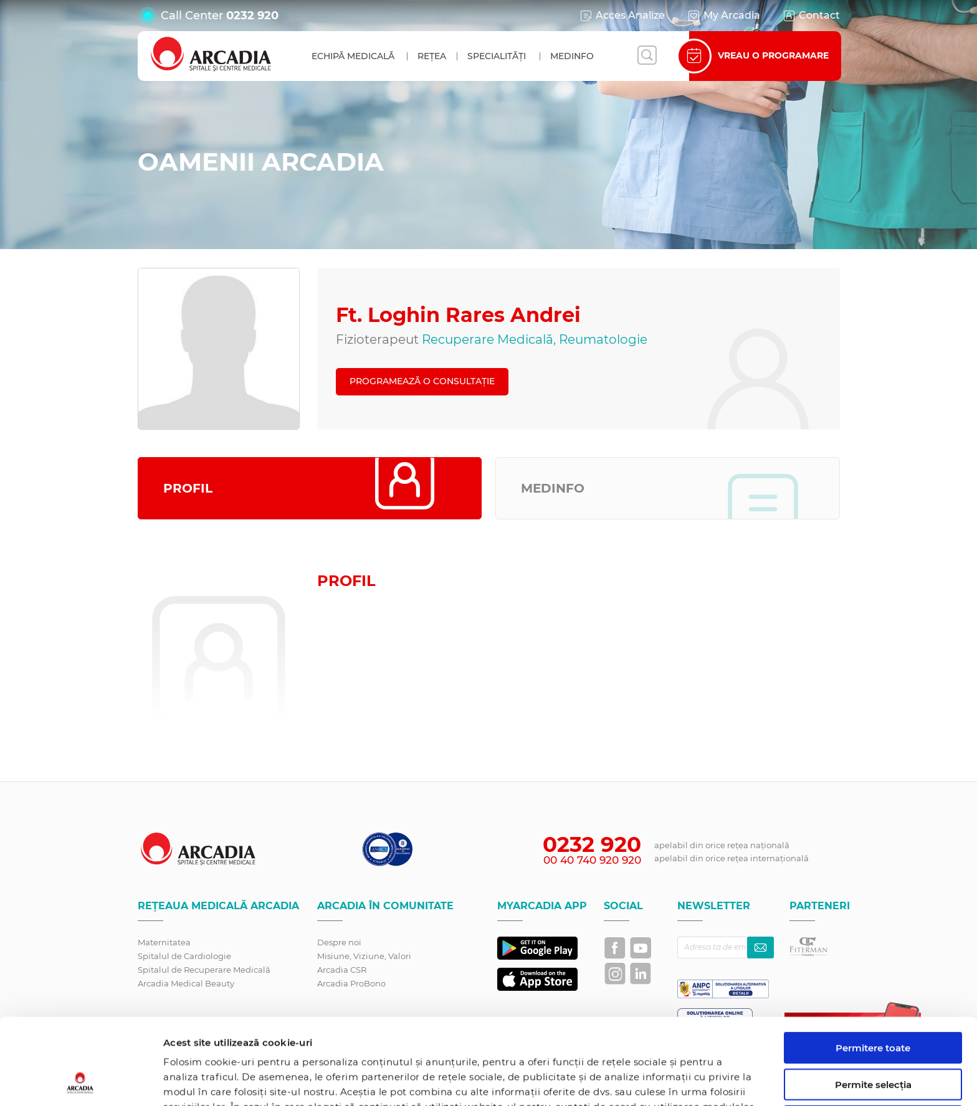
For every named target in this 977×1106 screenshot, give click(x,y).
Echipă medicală (353, 56)
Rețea (431, 56)
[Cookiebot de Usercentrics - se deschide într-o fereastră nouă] (80, 1081)
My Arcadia (723, 15)
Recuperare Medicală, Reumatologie (534, 339)
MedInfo (572, 56)
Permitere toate (873, 967)
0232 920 (252, 15)
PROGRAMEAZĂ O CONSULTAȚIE (422, 381)
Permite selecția (873, 1003)
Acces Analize (622, 15)
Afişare (644, 1081)
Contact (811, 15)
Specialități (496, 56)
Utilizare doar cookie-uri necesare (873, 1045)
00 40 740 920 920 (592, 860)
